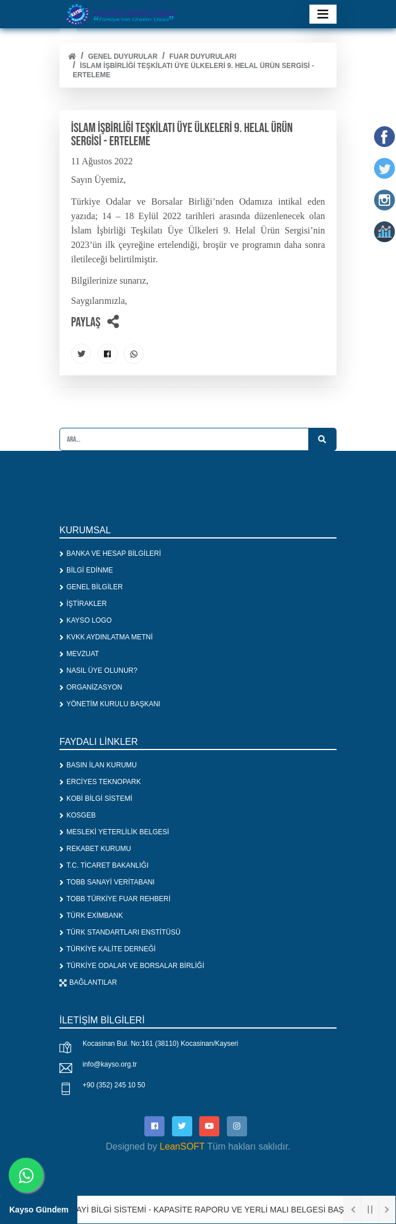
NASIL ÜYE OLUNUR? (98, 670)
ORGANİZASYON (90, 687)
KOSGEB (77, 815)
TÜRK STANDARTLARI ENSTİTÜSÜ (120, 932)
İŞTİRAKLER (83, 604)
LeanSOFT (182, 1146)
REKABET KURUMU (95, 849)
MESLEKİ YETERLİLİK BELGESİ (114, 832)
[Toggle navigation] (323, 14)
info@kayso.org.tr (110, 1064)
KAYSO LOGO (85, 620)
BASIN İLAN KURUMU (98, 765)
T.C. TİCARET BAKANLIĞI (103, 865)
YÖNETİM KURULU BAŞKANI (109, 704)
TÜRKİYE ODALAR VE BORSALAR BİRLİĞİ (131, 966)
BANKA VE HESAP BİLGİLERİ (110, 553)
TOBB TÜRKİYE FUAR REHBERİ (114, 899)
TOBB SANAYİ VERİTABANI (107, 882)
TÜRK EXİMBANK (91, 916)
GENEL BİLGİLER (91, 587)
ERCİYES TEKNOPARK (100, 782)
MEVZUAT (79, 654)
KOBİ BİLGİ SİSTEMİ (95, 798)
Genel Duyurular (122, 56)
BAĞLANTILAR (88, 982)
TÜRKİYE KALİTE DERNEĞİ (107, 949)
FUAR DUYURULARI (202, 56)
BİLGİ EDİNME (86, 570)
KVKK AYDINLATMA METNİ (106, 637)
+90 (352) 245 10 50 (114, 1085)
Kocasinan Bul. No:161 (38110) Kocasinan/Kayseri (160, 1044)
